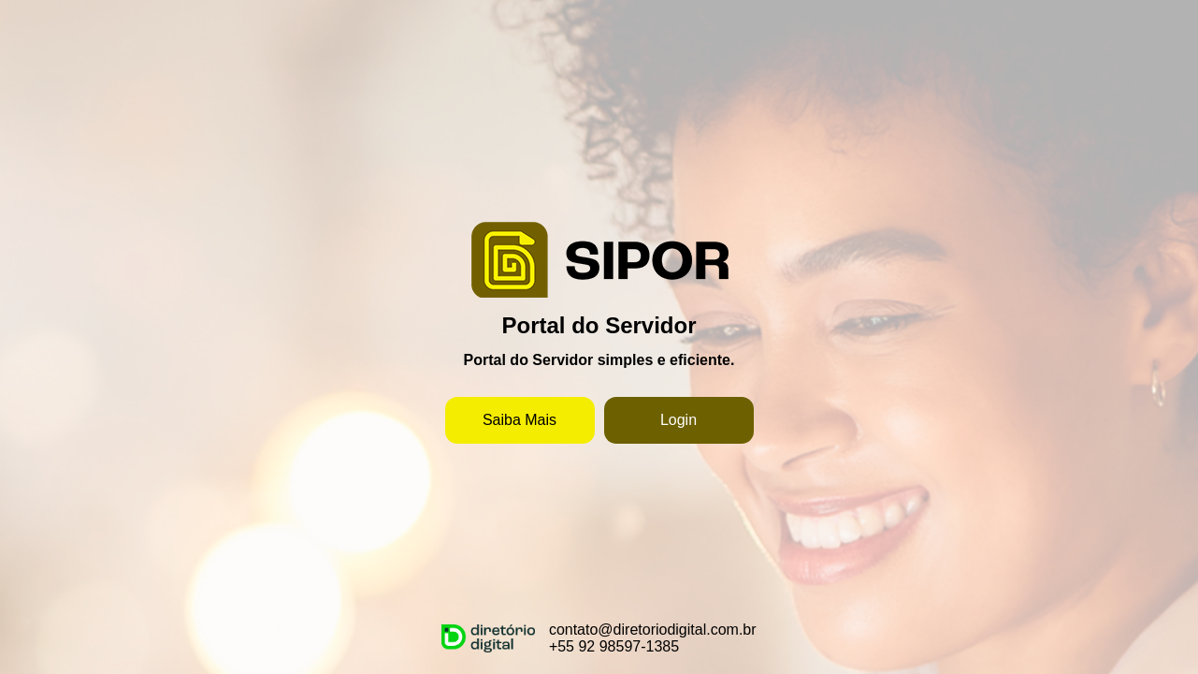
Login (678, 420)
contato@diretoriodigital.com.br (653, 629)
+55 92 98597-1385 (614, 646)
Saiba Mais (519, 420)
